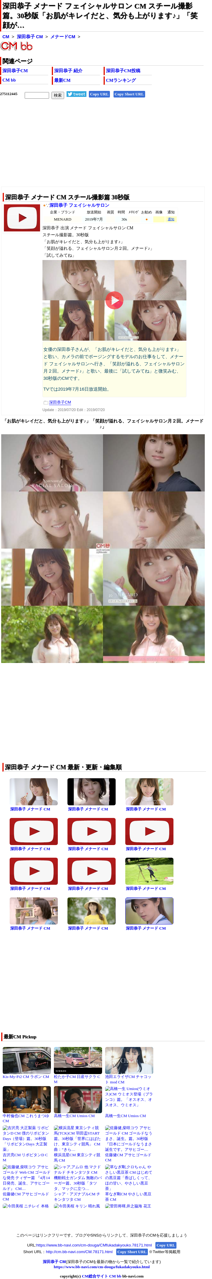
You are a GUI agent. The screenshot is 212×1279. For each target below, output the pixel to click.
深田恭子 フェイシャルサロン (79, 205)
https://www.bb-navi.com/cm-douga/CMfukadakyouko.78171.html (94, 1245)
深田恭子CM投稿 (123, 70)
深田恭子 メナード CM (30, 809)
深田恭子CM (15, 70)
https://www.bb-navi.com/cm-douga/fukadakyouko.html (102, 1267)
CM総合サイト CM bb (101, 1276)
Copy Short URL (129, 94)
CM (5, 36)
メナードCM (62, 36)
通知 (171, 219)
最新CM (62, 80)
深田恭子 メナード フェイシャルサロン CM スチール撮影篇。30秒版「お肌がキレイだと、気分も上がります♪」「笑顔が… (100, 15)
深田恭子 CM (30, 36)
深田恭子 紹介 (68, 70)
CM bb (9, 80)
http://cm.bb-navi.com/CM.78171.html (79, 1252)
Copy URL (99, 94)
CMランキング (121, 80)
